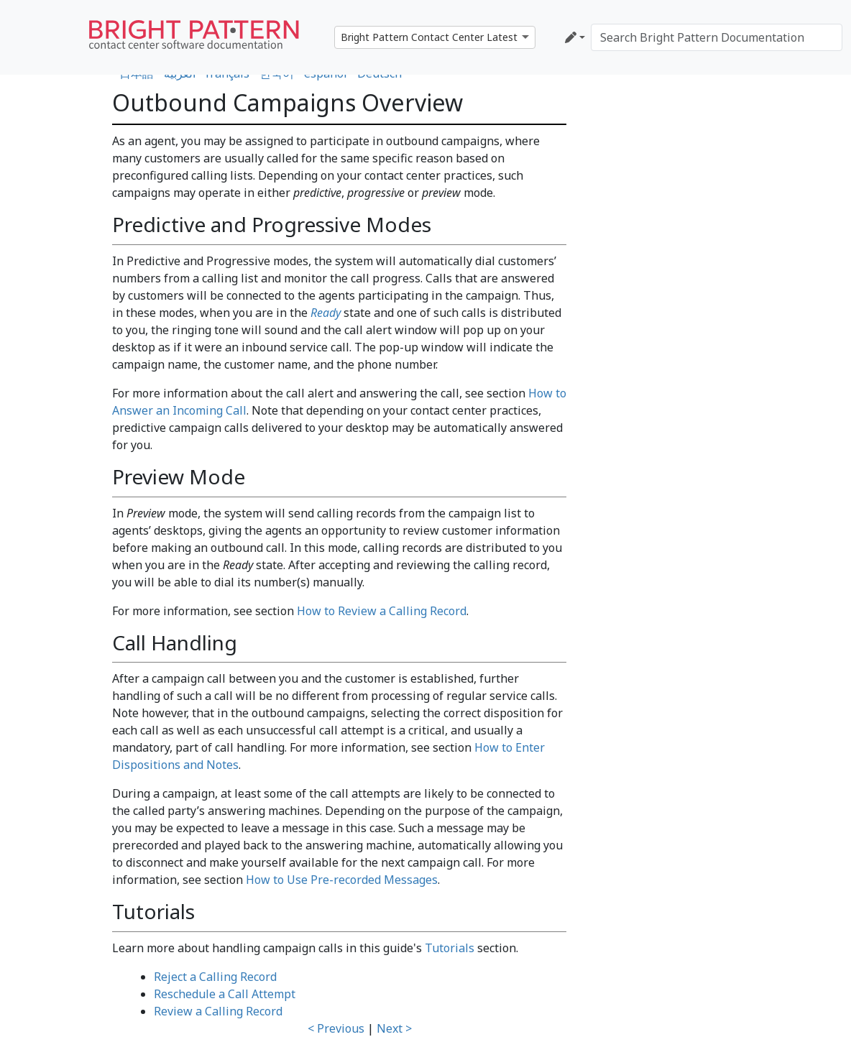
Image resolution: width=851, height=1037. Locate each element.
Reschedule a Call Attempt (224, 994)
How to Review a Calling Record (381, 611)
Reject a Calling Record (215, 977)
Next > (394, 1028)
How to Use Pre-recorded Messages (342, 880)
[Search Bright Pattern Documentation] (716, 37)
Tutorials (449, 948)
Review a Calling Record (218, 1011)
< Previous (336, 1028)
